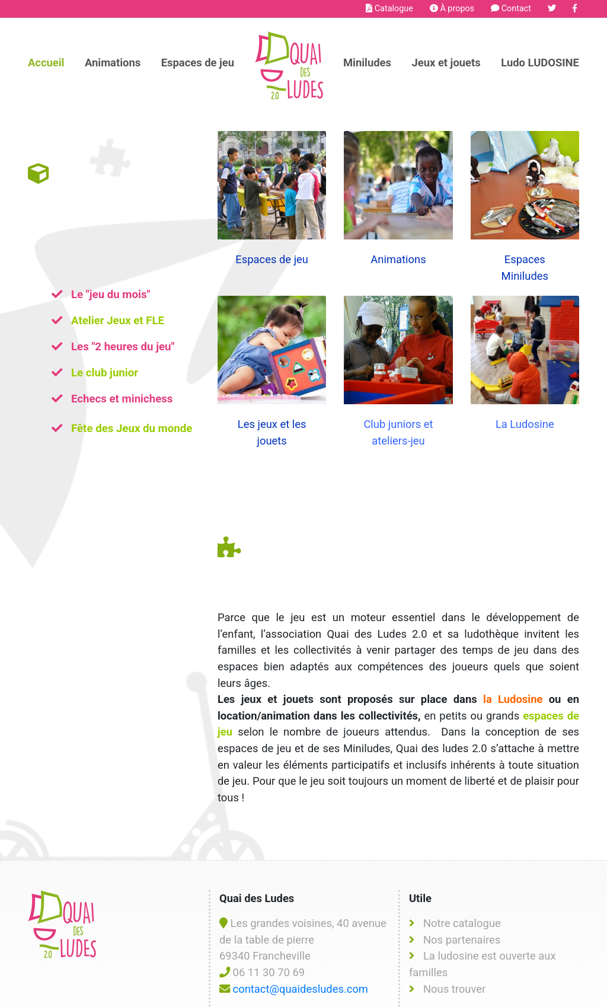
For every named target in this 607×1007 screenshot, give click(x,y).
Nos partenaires (461, 903)
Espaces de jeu (197, 62)
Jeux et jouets (445, 62)
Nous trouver (454, 952)
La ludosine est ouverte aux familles (482, 927)
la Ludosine (512, 648)
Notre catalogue (462, 887)
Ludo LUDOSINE (540, 62)
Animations (112, 62)
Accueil (46, 62)
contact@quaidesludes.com (300, 952)
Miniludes (367, 62)
